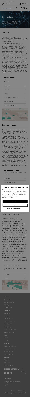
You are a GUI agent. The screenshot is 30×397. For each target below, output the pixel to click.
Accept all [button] (15, 201)
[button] (14, 209)
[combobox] (27, 187)
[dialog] (15, 198)
